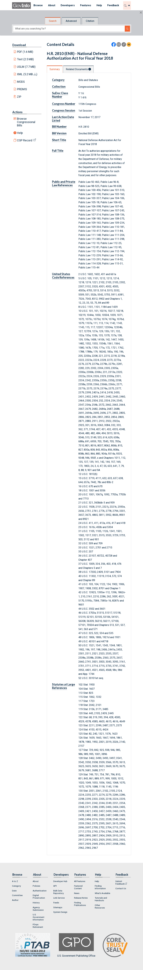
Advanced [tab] (71, 20)
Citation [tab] (90, 20)
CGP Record (24, 140)
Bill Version (59, 133)
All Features (79, 881)
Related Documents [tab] (78, 69)
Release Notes (81, 898)
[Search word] (69, 29)
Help (20, 133)
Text (25, 59)
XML (27, 74)
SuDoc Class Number (60, 94)
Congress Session (63, 110)
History (36, 902)
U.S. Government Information (38, 917)
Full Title (57, 150)
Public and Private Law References (63, 183)
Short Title (59, 140)
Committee (17, 895)
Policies (36, 886)
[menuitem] (38, 5)
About (36, 881)
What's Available (102, 893)
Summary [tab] (55, 69)
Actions (17, 112)
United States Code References (63, 275)
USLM (26, 66)
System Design (60, 912)
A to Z (15, 881)
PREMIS (22, 89)
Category (58, 80)
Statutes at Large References (63, 686)
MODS (21, 81)
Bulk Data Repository (58, 891)
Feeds (56, 902)
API (55, 886)
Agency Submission (38, 908)
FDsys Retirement (38, 925)
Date (14, 890)
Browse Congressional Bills (26, 122)
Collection (59, 86)
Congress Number (63, 104)
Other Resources (100, 906)
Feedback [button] (113, 5)
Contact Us (120, 888)
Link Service (59, 898)
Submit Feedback (120, 882)
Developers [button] (68, 5)
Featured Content (78, 887)
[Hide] (141, 12)
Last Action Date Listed (63, 118)
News (76, 893)
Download (19, 45)
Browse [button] (38, 5)
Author (15, 900)
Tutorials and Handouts (101, 899)
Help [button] (99, 5)
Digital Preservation (39, 896)
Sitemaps (57, 907)
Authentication (40, 890)
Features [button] (85, 5)
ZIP (19, 96)
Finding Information (100, 887)
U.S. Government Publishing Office (76, 945)
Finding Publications (80, 903)
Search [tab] (53, 20)
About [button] (51, 5)
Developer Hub (60, 881)
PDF (25, 51)
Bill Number (59, 126)
